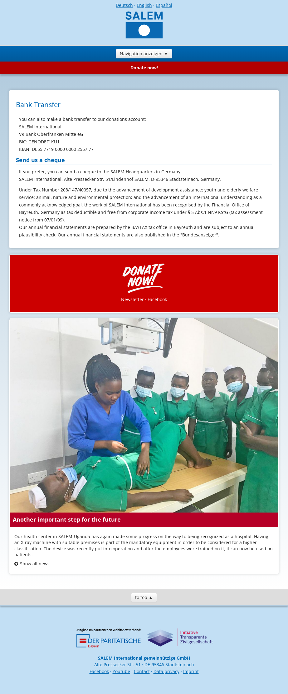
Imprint (191, 671)
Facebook (157, 299)
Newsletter (132, 299)
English (144, 5)
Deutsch (124, 5)
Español (164, 5)
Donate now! (144, 68)
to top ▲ (144, 597)
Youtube (121, 671)
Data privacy (166, 671)
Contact (142, 671)
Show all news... (36, 564)
